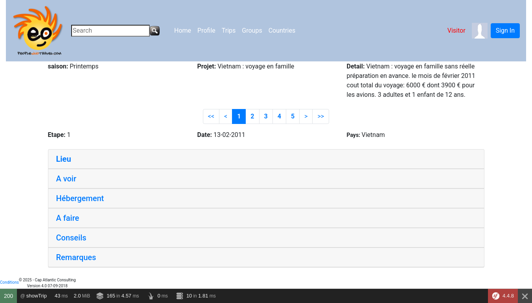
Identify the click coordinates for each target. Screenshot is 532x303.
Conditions (9, 282)
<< (211, 116)
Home (182, 30)
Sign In (505, 30)
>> (320, 116)
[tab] (266, 159)
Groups (252, 30)
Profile (206, 30)
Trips (229, 30)
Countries (282, 30)
